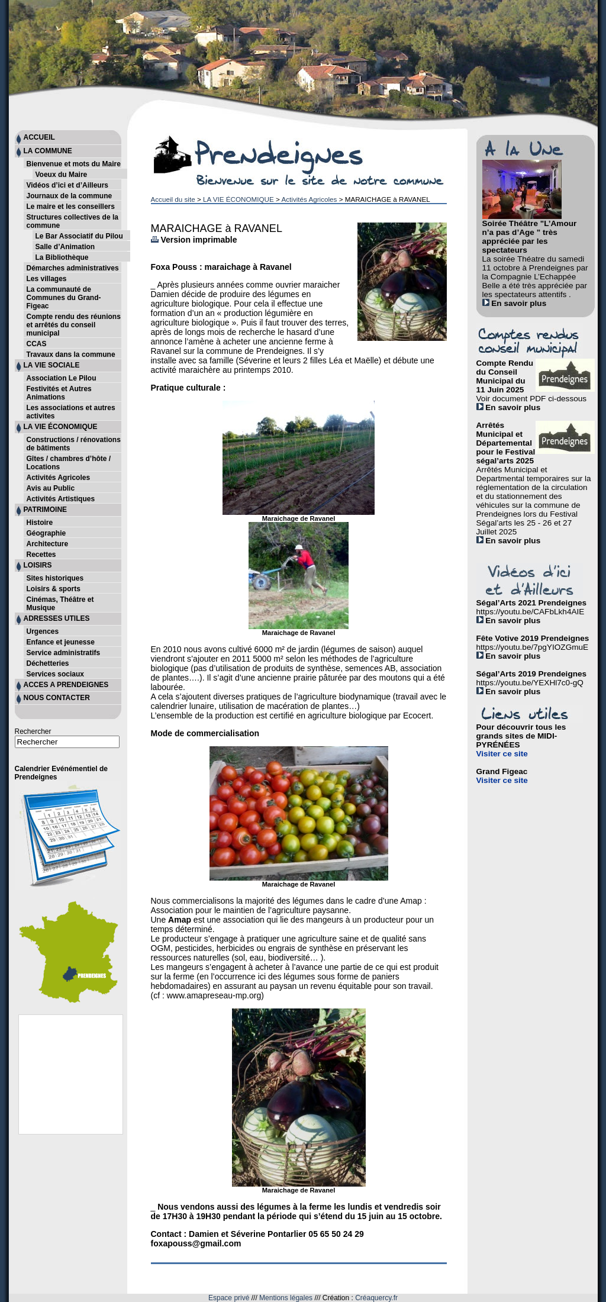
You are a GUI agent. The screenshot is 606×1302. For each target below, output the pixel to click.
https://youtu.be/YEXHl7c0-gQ (530, 682)
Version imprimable (194, 239)
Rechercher (33, 731)
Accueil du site (173, 199)
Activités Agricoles (309, 199)
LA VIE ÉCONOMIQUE (238, 199)
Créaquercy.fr (376, 1298)
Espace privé (228, 1298)
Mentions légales (285, 1298)
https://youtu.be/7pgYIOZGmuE (532, 647)
